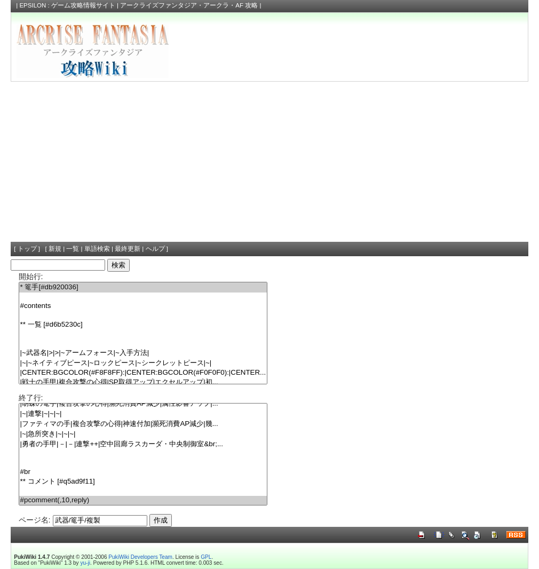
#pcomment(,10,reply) (143, 500)
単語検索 (97, 249)
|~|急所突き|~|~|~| (143, 434)
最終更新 (127, 249)
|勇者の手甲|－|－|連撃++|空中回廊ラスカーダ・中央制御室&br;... (143, 444)
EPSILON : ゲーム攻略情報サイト (67, 5)
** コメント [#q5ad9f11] (143, 482)
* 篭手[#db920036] (143, 287)
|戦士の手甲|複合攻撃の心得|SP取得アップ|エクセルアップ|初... (143, 382)
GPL (206, 557)
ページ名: (35, 520)
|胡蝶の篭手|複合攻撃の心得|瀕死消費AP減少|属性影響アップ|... (143, 404)
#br (143, 472)
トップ (27, 249)
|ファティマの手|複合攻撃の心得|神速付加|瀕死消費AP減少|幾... (143, 424)
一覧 (72, 249)
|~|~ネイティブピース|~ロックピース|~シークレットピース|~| (143, 363)
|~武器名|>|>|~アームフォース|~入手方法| (143, 353)
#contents (143, 306)
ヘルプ (155, 249)
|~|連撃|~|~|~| (143, 414)
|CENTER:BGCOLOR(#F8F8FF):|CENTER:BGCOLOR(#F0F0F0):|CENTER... (143, 372)
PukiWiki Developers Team (140, 557)
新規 (55, 249)
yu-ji (85, 563)
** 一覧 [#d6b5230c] (143, 325)
